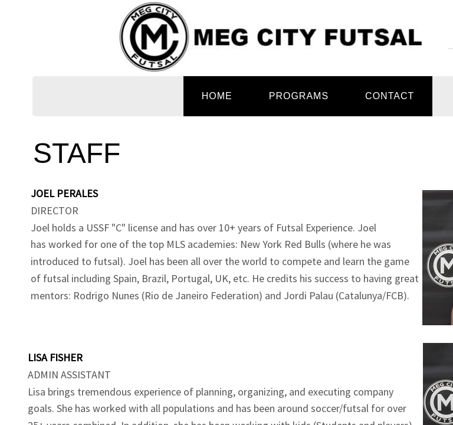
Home (217, 96)
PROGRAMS (299, 96)
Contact (389, 96)
